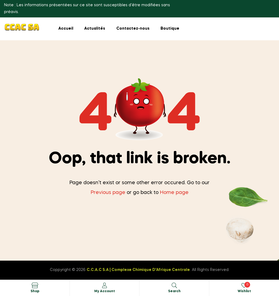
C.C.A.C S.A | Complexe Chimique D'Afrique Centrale (138, 270)
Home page (174, 192)
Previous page (108, 192)
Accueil (65, 28)
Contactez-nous (133, 28)
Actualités (94, 28)
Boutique (169, 28)
